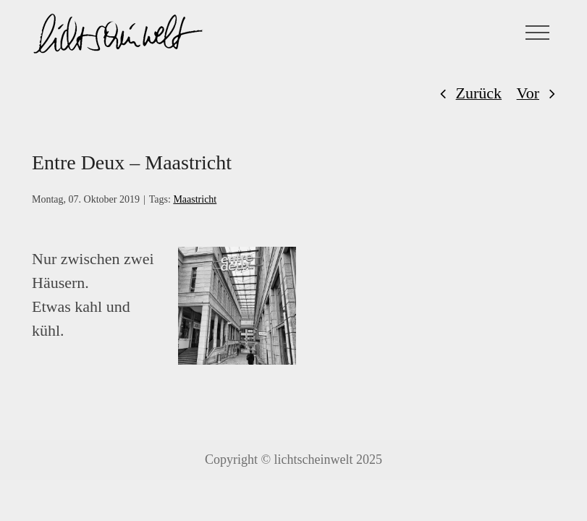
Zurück (479, 93)
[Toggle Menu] (538, 32)
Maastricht (194, 199)
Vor (528, 93)
